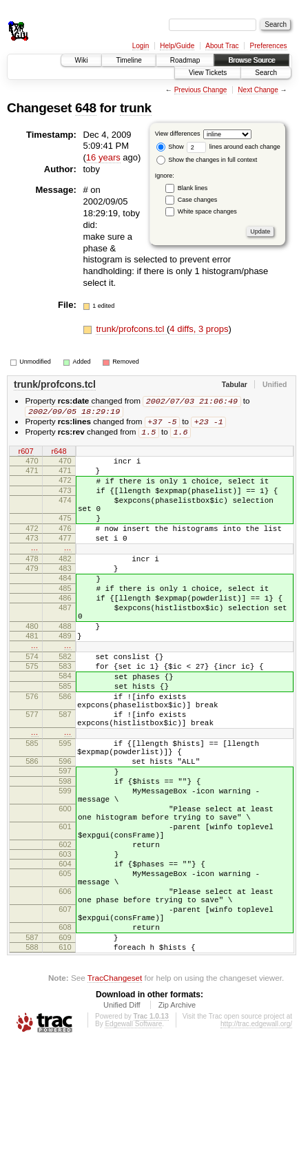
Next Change (258, 90)
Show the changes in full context (207, 159)
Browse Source (251, 60)
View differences (177, 133)
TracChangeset (114, 1089)
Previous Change (200, 90)
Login (140, 46)
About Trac (221, 46)
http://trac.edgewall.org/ (256, 1136)
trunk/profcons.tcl (131, 329)
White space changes (207, 211)
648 (85, 108)
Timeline (128, 60)
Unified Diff (122, 1117)
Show (170, 146)
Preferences (268, 46)
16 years (103, 157)
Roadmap (185, 60)
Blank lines (193, 188)
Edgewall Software (133, 1136)
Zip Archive (177, 1117)
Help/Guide (177, 46)
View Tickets (208, 72)
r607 (25, 454)
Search (266, 72)
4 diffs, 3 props (198, 329)
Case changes (198, 199)
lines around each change (233, 146)
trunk (136, 108)
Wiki (81, 60)
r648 (58, 454)
